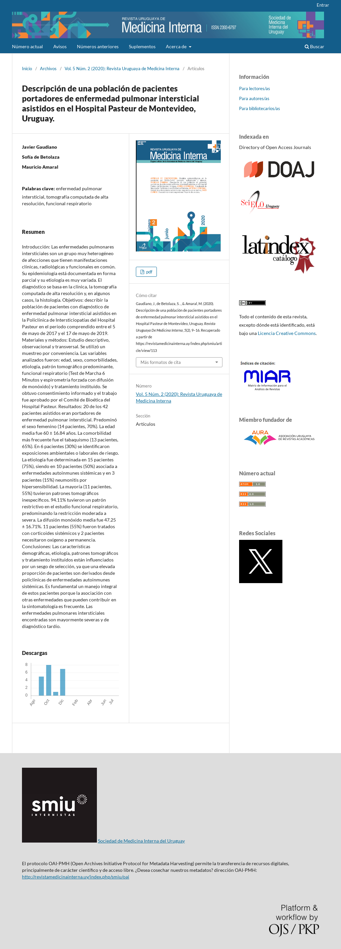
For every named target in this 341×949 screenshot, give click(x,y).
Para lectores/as (254, 88)
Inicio (27, 68)
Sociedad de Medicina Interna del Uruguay (141, 841)
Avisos (60, 46)
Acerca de (176, 46)
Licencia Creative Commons (287, 333)
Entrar (323, 5)
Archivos (48, 68)
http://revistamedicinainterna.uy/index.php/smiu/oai (75, 876)
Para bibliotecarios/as (259, 108)
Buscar (314, 46)
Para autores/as (254, 98)
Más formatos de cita (161, 362)
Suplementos (142, 46)
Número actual (27, 46)
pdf (148, 271)
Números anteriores (98, 46)
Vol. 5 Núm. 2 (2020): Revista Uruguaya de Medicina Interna (122, 68)
